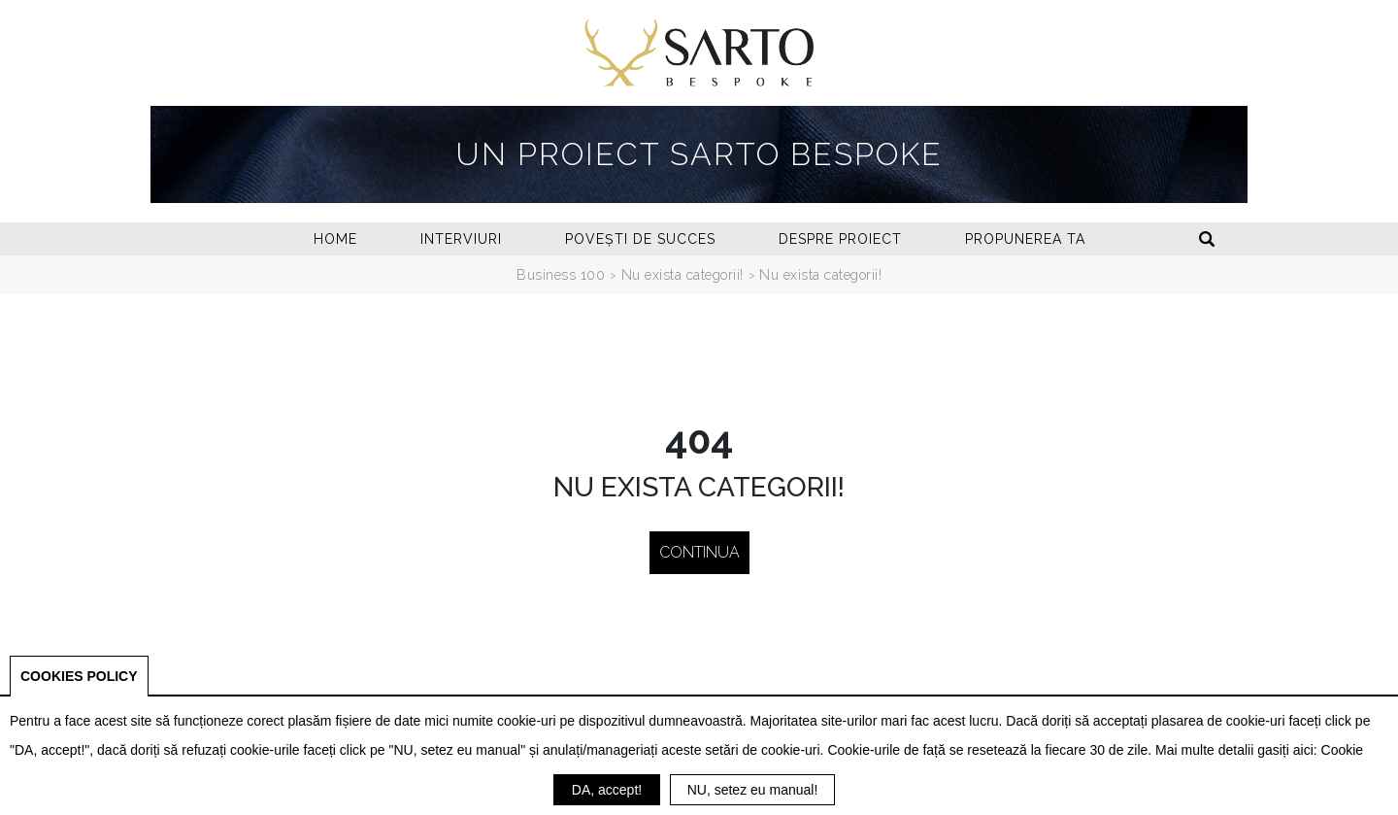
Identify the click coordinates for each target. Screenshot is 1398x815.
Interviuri (461, 239)
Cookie (1342, 750)
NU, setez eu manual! (752, 790)
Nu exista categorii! (682, 275)
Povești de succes (640, 239)
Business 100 (560, 275)
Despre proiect (840, 239)
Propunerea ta (1025, 239)
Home (335, 239)
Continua (699, 552)
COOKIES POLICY (79, 676)
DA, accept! (607, 790)
